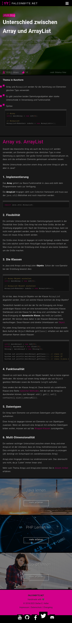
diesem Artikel (61, 468)
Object (62, 322)
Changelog (48, 607)
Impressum (24, 607)
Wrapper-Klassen (42, 428)
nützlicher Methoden (29, 391)
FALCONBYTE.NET (25, 3)
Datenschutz (36, 607)
